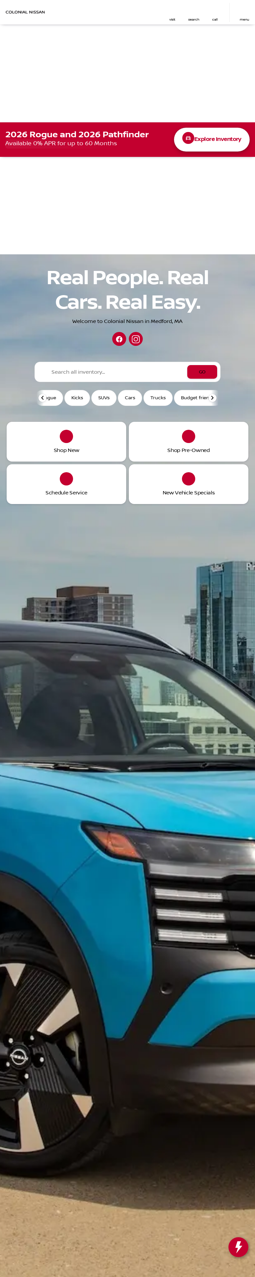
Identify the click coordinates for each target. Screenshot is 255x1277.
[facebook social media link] (119, 339)
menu (244, 19)
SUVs (104, 398)
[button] (172, 12)
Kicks (77, 398)
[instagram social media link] (136, 339)
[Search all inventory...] (127, 372)
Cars (130, 398)
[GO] (202, 372)
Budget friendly (198, 398)
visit (172, 19)
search (193, 19)
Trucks (158, 398)
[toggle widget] (238, 1247)
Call (214, 19)
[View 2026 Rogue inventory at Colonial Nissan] (127, 139)
